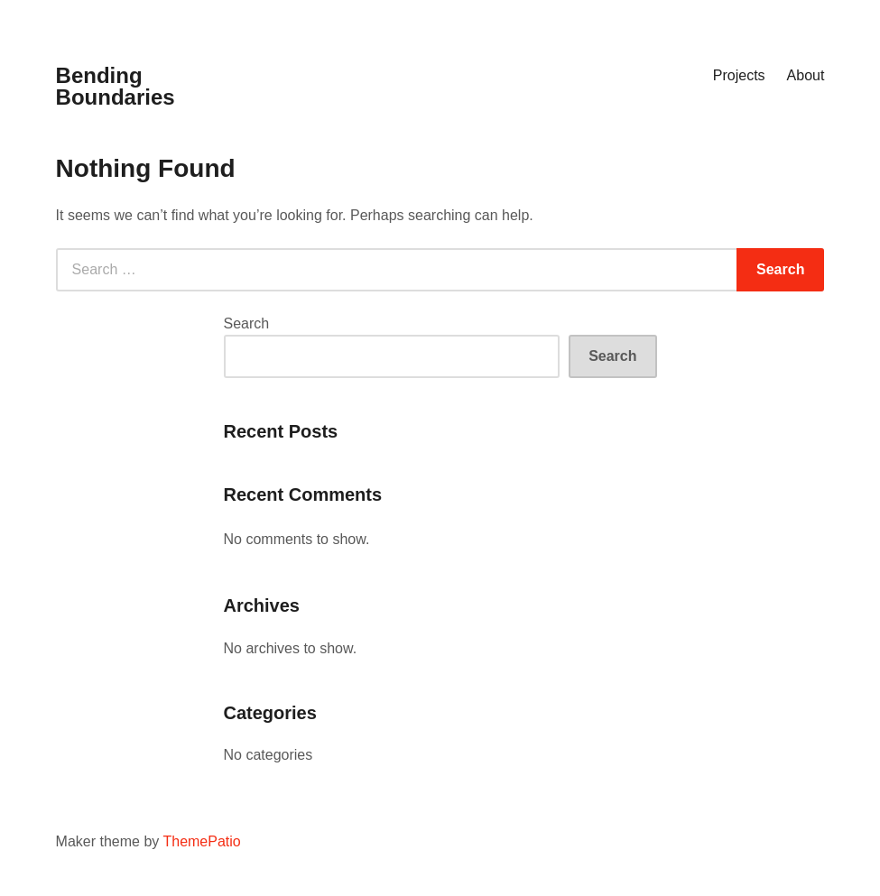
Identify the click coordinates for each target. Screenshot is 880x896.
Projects (739, 75)
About (806, 75)
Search (247, 323)
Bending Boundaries (115, 86)
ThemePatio (201, 841)
